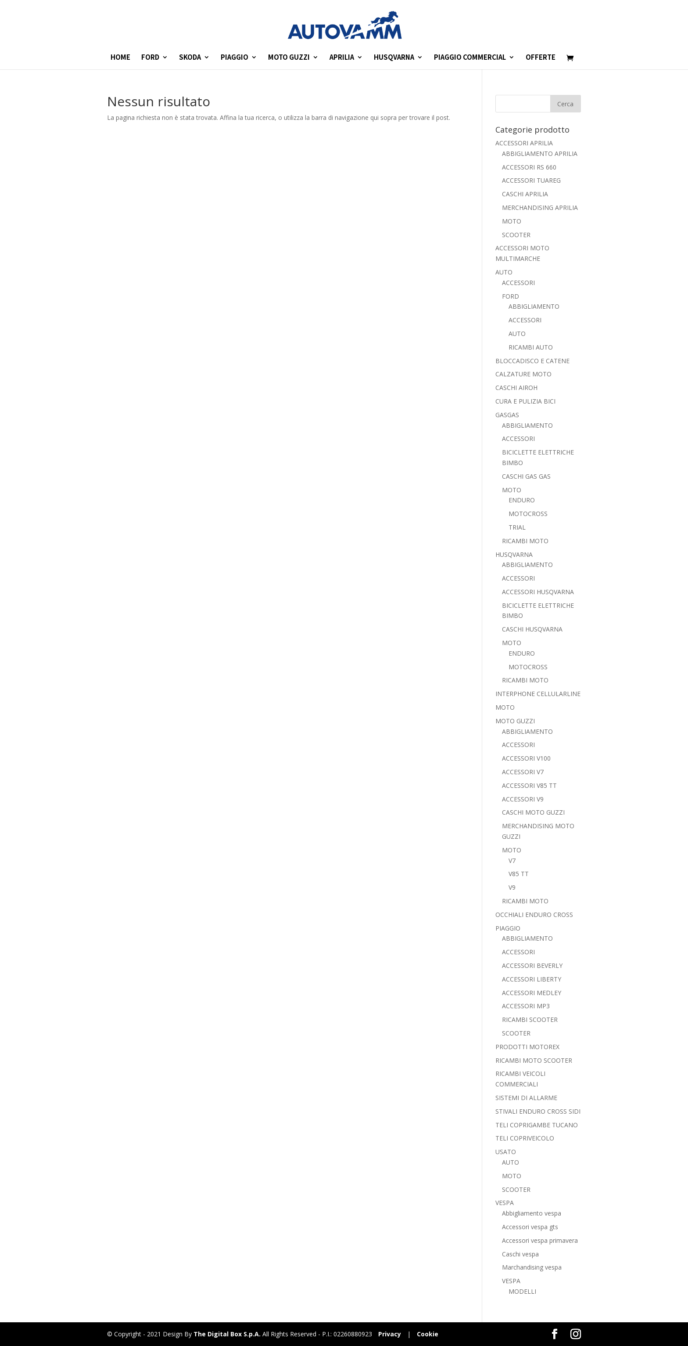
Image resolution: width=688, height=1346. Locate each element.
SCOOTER (516, 235)
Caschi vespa (520, 1254)
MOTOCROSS (528, 513)
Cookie (427, 1334)
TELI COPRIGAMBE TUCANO (536, 1125)
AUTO (503, 272)
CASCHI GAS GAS (526, 476)
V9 (512, 887)
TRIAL (517, 527)
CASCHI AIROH (516, 387)
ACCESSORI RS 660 (529, 167)
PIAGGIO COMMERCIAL (470, 57)
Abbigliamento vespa (531, 1213)
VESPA (504, 1202)
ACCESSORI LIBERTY (531, 979)
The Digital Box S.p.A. (227, 1334)
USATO (505, 1152)
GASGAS (507, 415)
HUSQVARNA (394, 57)
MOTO (511, 221)
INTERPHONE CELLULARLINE (537, 693)
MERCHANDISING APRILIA (540, 207)
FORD (150, 57)
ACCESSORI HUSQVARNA (538, 592)
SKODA (190, 57)
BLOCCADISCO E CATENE (532, 361)
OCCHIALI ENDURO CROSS (534, 914)
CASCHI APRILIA (525, 194)
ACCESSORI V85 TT (529, 785)
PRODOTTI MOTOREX (527, 1047)
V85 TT (519, 874)
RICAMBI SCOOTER (530, 1019)
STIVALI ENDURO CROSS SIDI (537, 1111)
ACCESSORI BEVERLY (532, 965)
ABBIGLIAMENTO (534, 306)
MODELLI (522, 1291)
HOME (120, 57)
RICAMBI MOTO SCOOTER (533, 1060)
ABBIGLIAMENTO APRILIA (539, 153)
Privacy (389, 1334)
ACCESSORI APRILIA (524, 143)
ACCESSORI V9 (523, 799)
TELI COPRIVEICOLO (524, 1138)
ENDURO (522, 500)
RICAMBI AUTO (531, 347)
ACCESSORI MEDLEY (531, 993)
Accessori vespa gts (530, 1227)
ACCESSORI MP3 (526, 1006)
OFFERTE (540, 57)
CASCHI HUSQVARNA (532, 629)
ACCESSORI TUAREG (531, 180)
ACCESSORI (518, 282)
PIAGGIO (234, 57)
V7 (512, 860)
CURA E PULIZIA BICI (525, 401)
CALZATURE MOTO (523, 374)
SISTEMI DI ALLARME (526, 1097)
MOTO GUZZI (289, 57)
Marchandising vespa (532, 1267)
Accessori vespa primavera (540, 1240)
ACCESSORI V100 (526, 758)
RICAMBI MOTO (525, 541)
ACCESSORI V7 (523, 772)
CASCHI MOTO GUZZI (533, 812)
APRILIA (342, 57)
